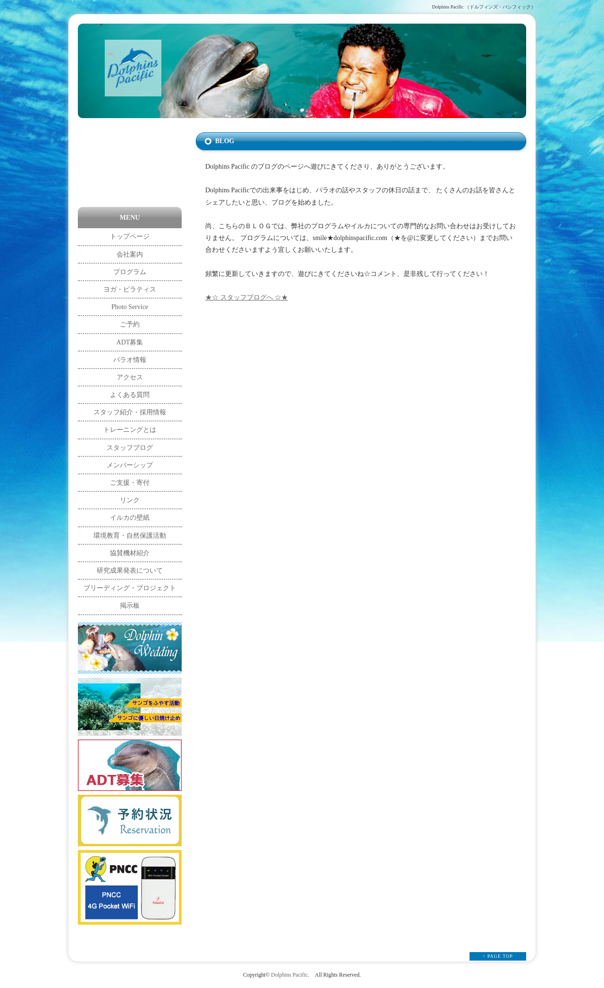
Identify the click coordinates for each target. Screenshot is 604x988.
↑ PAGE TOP (498, 956)
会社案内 (130, 254)
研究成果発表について (130, 570)
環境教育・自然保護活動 (129, 535)
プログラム (129, 271)
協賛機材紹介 (130, 553)
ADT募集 (130, 342)
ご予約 (130, 324)
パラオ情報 (129, 359)
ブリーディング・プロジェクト (130, 588)
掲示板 (130, 605)
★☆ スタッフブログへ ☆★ (246, 297)
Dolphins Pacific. (290, 975)
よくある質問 (130, 394)
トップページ (130, 236)
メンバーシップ (130, 465)
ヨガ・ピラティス (129, 289)
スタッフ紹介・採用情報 (129, 412)
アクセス (130, 377)
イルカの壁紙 (130, 517)
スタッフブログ (130, 447)
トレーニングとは (129, 429)
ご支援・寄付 (130, 482)
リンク (130, 500)
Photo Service (129, 306)
